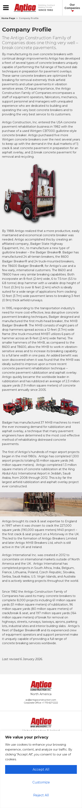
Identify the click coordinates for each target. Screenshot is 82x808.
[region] (41, 769)
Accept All (41, 769)
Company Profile (29, 18)
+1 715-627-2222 (50, 702)
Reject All (41, 795)
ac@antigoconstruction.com (41, 699)
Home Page (8, 18)
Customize (41, 782)
